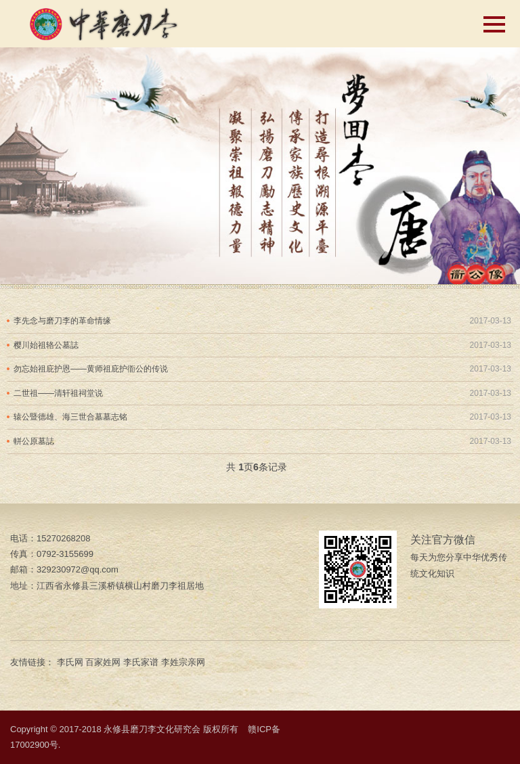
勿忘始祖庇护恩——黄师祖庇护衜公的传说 (91, 369)
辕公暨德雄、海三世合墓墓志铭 (70, 417)
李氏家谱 (140, 662)
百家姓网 (103, 662)
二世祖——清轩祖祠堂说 (58, 393)
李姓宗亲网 (183, 662)
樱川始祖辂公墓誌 (46, 345)
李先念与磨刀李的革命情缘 (62, 320)
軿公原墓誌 (34, 441)
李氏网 (70, 662)
